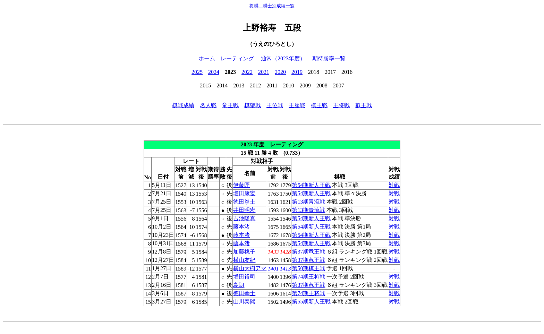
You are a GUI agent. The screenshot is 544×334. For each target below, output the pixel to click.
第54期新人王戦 (311, 185)
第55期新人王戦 (311, 302)
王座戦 (297, 105)
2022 (247, 72)
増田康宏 (244, 193)
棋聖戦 (252, 105)
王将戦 (341, 105)
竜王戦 (230, 105)
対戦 (394, 185)
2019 (297, 72)
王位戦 (274, 105)
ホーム (206, 58)
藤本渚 (241, 227)
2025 (197, 72)
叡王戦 (363, 105)
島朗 (238, 285)
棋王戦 (319, 105)
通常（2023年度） (283, 58)
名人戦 (208, 105)
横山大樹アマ (249, 268)
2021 (263, 72)
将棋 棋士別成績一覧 (272, 5)
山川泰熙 (244, 302)
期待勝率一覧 (329, 58)
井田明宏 (244, 210)
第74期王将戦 (308, 277)
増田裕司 (244, 277)
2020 (280, 72)
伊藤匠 (241, 185)
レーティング (237, 58)
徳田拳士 (244, 202)
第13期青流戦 (308, 202)
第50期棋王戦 (308, 268)
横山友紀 (244, 260)
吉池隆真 (244, 218)
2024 (213, 72)
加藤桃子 (244, 252)
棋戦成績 (183, 105)
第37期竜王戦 (308, 252)
